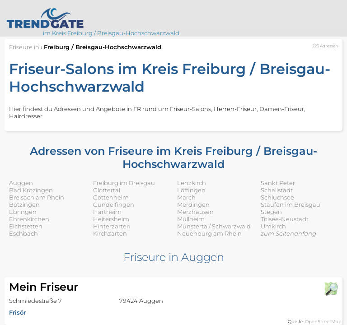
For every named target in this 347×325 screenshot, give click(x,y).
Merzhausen (195, 211)
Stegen (271, 211)
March (186, 197)
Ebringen (23, 211)
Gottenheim (111, 197)
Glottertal (106, 190)
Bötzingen (24, 204)
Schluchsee (277, 197)
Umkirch (273, 226)
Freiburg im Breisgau (124, 182)
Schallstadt (277, 190)
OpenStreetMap (323, 322)
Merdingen (193, 204)
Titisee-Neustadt (285, 219)
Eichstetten (25, 226)
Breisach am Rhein (36, 197)
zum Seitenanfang (288, 233)
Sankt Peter (278, 182)
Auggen (21, 182)
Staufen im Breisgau (290, 204)
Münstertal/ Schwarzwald (214, 226)
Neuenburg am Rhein (209, 233)
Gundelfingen (113, 204)
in (24, 47)
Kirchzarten (110, 233)
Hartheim (107, 211)
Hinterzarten (112, 226)
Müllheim (191, 219)
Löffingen (191, 190)
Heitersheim (111, 219)
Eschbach (23, 233)
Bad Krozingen (31, 190)
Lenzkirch (191, 182)
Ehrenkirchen (29, 219)
